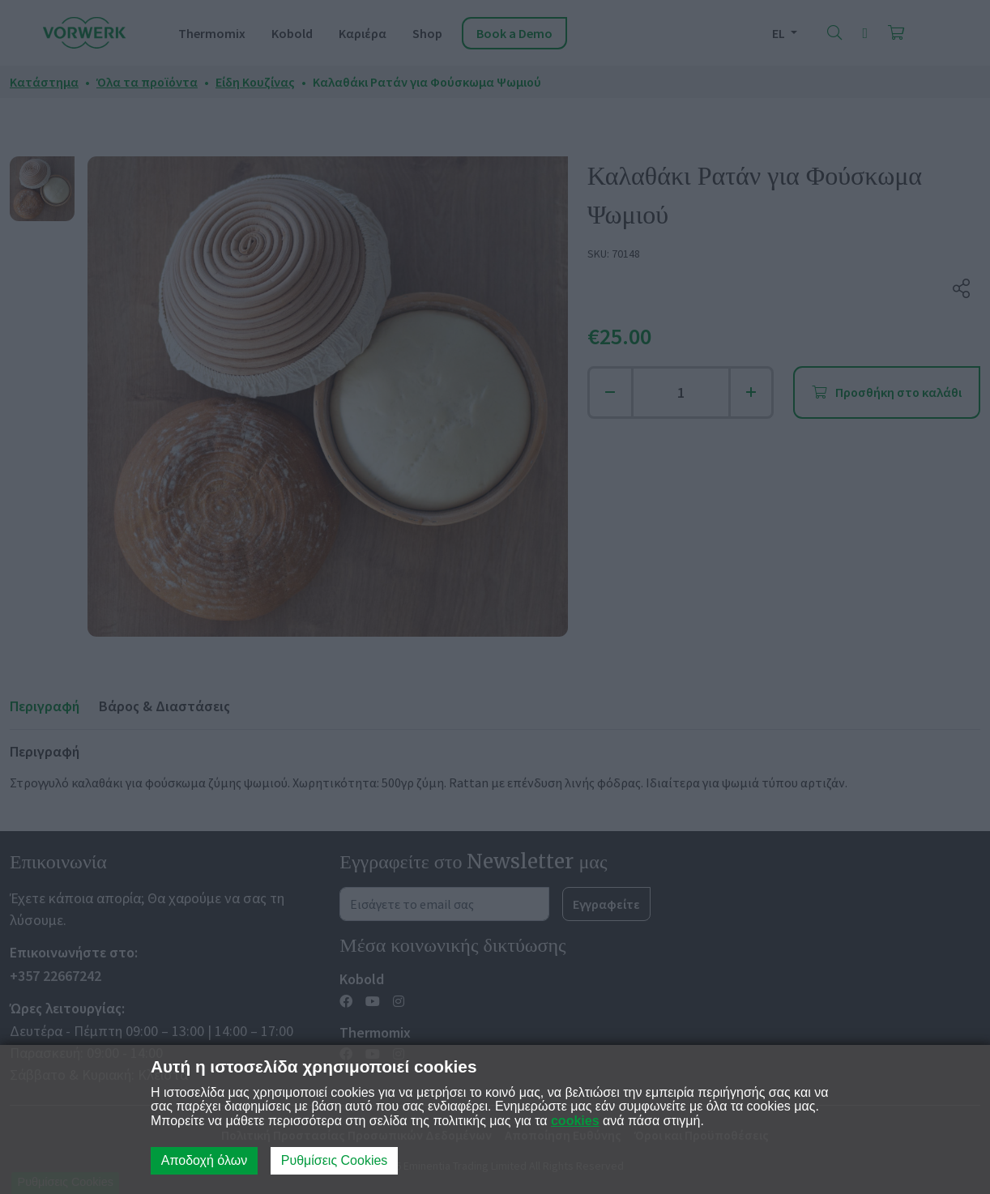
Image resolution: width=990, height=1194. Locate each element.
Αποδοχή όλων (204, 1160)
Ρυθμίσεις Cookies (334, 1160)
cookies (575, 1121)
